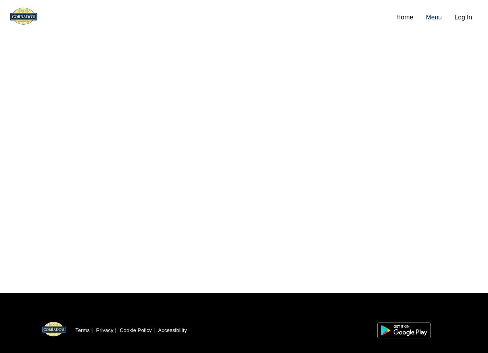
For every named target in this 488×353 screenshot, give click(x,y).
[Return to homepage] (54, 330)
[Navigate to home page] (200, 17)
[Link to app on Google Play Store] (404, 330)
